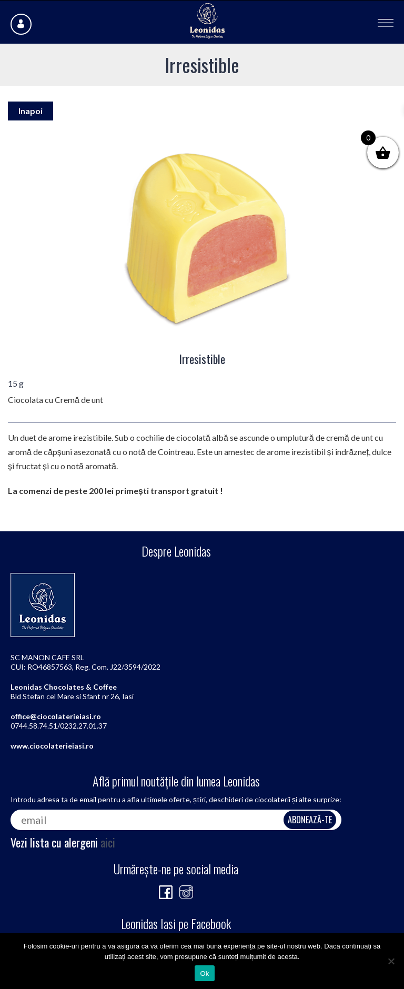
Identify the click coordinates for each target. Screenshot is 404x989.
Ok (204, 973)
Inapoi (30, 111)
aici (107, 842)
